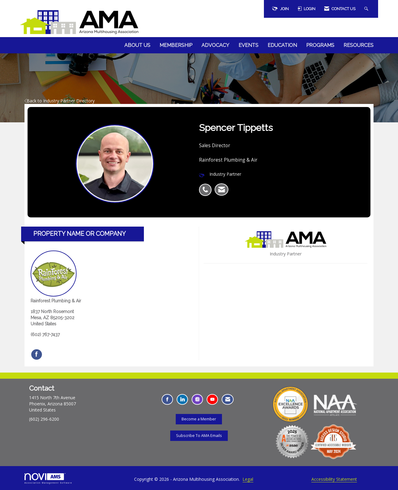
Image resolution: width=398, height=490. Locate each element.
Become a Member (199, 419)
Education (282, 45)
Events (248, 45)
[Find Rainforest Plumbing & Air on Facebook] (37, 354)
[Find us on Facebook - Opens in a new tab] (167, 399)
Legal (247, 479)
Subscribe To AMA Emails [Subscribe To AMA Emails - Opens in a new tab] (199, 435)
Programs (320, 45)
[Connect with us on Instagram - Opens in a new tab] (197, 399)
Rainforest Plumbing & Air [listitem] (56, 277)
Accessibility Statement (334, 479)
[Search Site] (367, 9)
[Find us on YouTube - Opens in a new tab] (212, 399)
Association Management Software (48, 478)
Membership (176, 45)
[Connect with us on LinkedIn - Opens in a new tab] (182, 399)
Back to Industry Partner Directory (59, 101)
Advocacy (215, 45)
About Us (137, 45)
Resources (359, 45)
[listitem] (207, 186)
